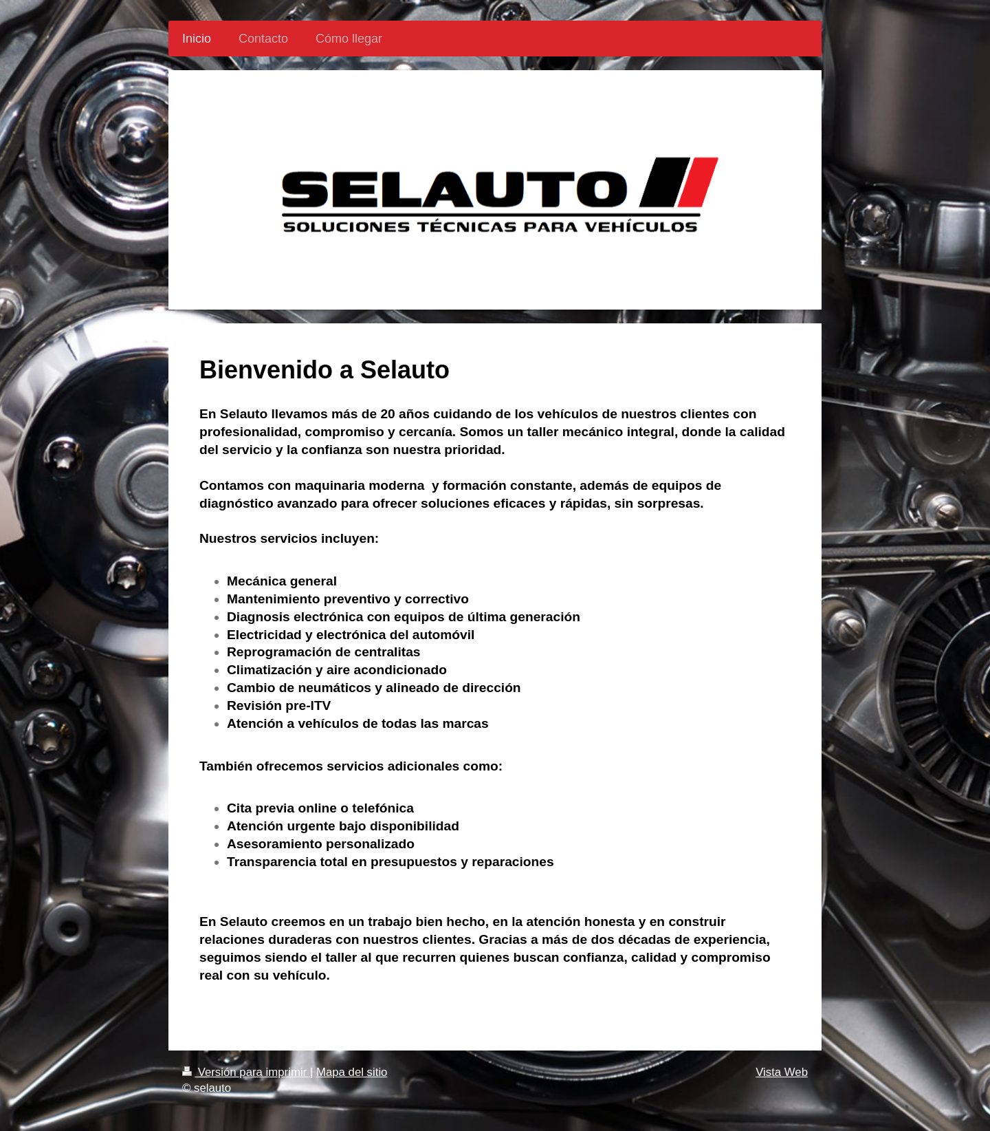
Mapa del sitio (352, 1072)
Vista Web (782, 1072)
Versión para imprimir (246, 1072)
